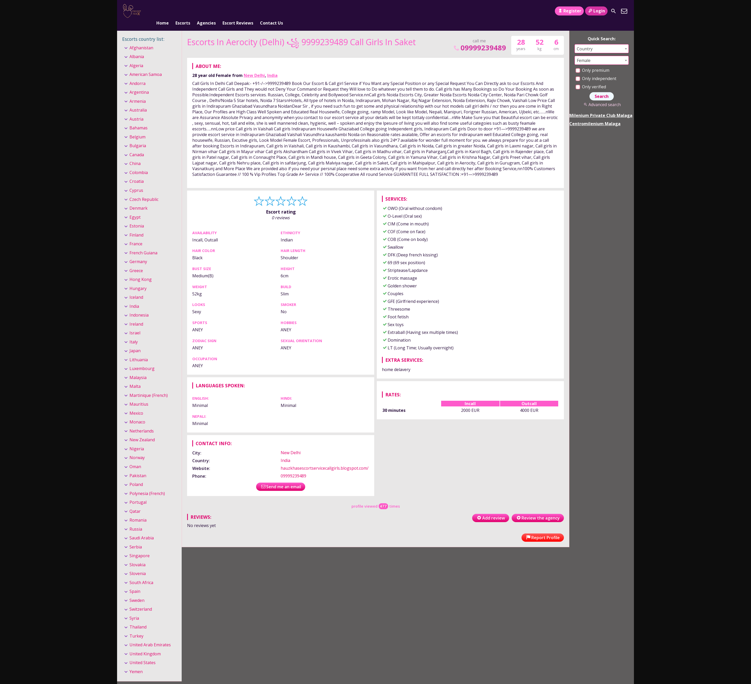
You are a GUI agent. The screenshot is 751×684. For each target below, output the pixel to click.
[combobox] (601, 40)
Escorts (182, 11)
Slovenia (137, 565)
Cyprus (136, 182)
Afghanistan (141, 39)
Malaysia (138, 369)
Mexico (136, 404)
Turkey (136, 627)
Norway (137, 449)
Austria (136, 110)
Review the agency (538, 509)
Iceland (136, 289)
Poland (136, 476)
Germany (138, 253)
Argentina (139, 84)
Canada (136, 146)
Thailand (138, 618)
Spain (134, 583)
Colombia (138, 164)
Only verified (591, 78)
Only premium (592, 62)
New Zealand (142, 431)
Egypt (135, 208)
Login (596, 11)
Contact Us (271, 11)
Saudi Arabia (141, 529)
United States (142, 654)
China (135, 155)
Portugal (138, 494)
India (272, 67)
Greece (136, 262)
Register (569, 11)
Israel (134, 324)
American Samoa (145, 66)
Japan (135, 342)
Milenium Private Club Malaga (600, 107)
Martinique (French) (148, 387)
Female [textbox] (584, 52)
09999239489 (479, 39)
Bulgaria (137, 137)
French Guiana (143, 244)
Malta (135, 378)
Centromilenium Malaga (594, 115)
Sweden (136, 592)
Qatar (135, 503)
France (135, 235)
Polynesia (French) (147, 485)
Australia (138, 102)
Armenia (137, 93)
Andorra (137, 75)
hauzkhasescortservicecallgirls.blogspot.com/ (325, 459)
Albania (136, 48)
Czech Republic (143, 191)
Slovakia (137, 556)
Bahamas (138, 119)
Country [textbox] (585, 40)
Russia (135, 520)
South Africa (141, 574)
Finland (136, 226)
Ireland (136, 315)
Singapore (139, 547)
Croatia (136, 173)
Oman (135, 458)
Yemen (136, 663)
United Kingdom (145, 645)
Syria (134, 609)
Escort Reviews (238, 11)
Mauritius (138, 396)
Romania (138, 511)
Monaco (137, 413)
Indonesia (139, 306)
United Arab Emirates (150, 636)
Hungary (138, 280)
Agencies (206, 11)
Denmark (138, 199)
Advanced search (601, 96)
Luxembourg (142, 360)
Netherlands (141, 422)
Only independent (596, 70)
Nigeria (136, 440)
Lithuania (138, 351)
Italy (133, 333)
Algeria (136, 57)
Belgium (137, 128)
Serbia (135, 538)
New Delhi (254, 67)
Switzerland (140, 600)
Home (162, 11)
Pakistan (137, 467)
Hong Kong (140, 271)
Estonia (136, 217)
